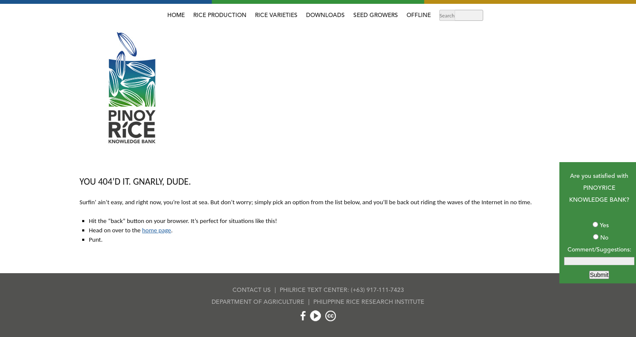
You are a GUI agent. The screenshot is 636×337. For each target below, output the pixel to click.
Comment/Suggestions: (599, 250)
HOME (176, 15)
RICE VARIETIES (276, 15)
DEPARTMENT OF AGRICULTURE (258, 302)
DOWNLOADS (325, 15)
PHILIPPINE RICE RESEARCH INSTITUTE (368, 302)
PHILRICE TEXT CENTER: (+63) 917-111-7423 (342, 290)
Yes (604, 225)
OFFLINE (419, 15)
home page (156, 230)
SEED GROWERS (375, 15)
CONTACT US (251, 290)
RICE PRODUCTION (219, 15)
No (604, 238)
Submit (599, 274)
